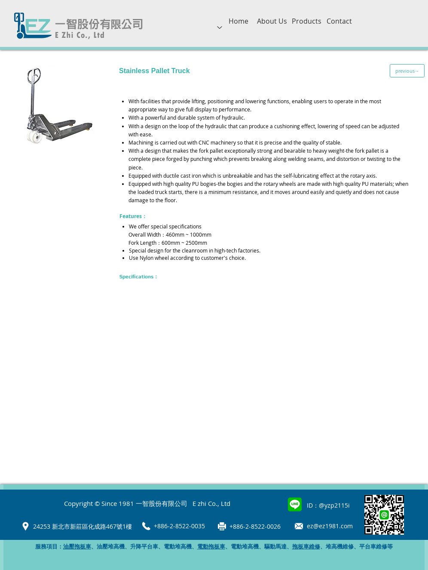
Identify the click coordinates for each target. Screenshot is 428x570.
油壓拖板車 (77, 546)
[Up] (219, 27)
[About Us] (271, 21)
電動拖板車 (211, 546)
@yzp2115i (334, 505)
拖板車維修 (306, 546)
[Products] (306, 21)
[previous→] (407, 70)
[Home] (238, 21)
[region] (220, 34)
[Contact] (339, 21)
